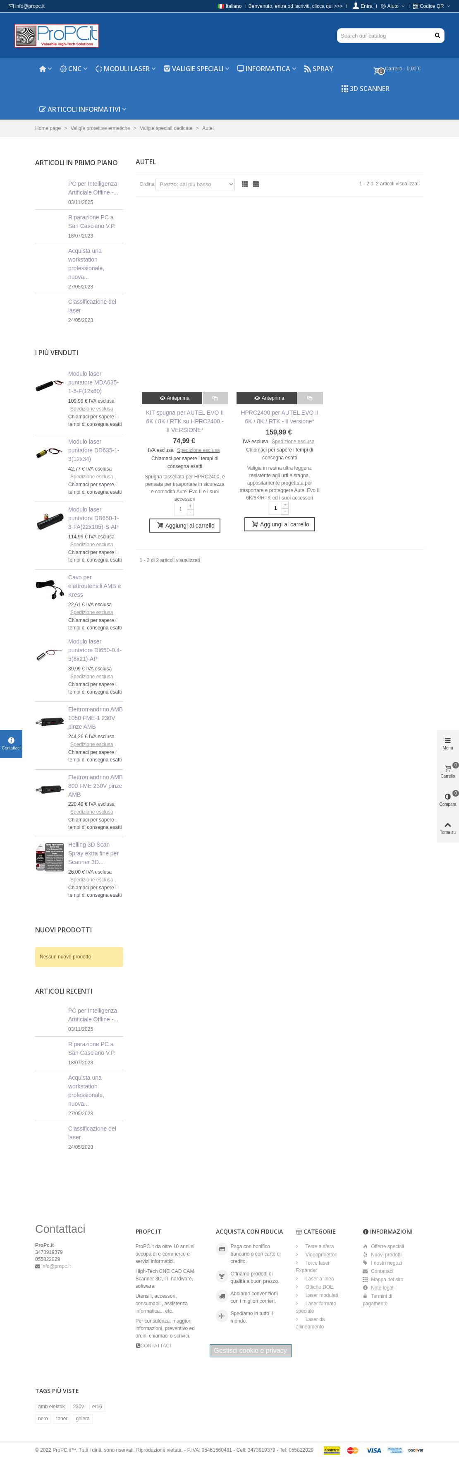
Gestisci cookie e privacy (250, 1350)
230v (78, 1407)
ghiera (82, 1419)
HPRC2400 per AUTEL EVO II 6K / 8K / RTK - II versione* (279, 417)
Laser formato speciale (316, 1307)
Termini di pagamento (377, 1299)
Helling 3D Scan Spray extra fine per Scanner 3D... (93, 853)
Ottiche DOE (319, 1287)
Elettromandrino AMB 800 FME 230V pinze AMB (95, 786)
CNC (70, 68)
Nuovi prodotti (63, 929)
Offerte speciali (383, 1246)
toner (61, 1419)
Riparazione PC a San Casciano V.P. (91, 221)
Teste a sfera (319, 1246)
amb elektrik (51, 1407)
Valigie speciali (193, 68)
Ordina (147, 184)
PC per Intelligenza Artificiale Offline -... (93, 188)
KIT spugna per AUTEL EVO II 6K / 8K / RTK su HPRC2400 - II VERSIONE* (185, 421)
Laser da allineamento (310, 1323)
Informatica (263, 68)
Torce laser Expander (313, 1266)
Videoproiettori (321, 1255)
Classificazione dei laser (92, 306)
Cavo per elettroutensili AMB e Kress (94, 586)
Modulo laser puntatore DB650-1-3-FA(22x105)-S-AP (93, 518)
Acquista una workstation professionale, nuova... (86, 263)
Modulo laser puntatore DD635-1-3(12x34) (94, 450)
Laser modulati (321, 1295)
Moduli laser (123, 68)
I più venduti (56, 352)
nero (43, 1419)
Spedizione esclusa (91, 409)
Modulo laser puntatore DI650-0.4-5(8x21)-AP (95, 650)
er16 (97, 1407)
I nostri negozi (382, 1263)
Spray (318, 68)
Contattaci (378, 1271)
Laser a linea (319, 1279)
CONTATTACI (156, 1346)
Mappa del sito (383, 1279)
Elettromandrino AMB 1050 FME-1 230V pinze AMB (95, 718)
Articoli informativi (79, 109)
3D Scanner (366, 88)
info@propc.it (27, 6)
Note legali (378, 1288)
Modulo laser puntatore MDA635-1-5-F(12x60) (93, 382)
